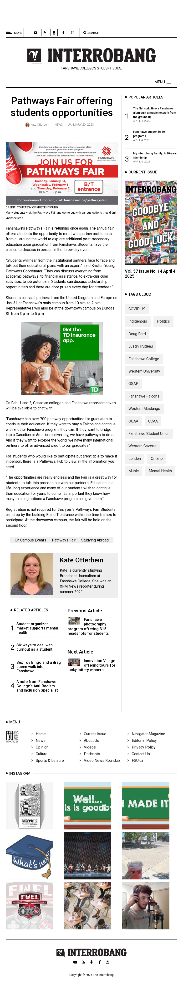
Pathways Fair (64, 540)
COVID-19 (136, 313)
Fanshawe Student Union (148, 438)
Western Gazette (142, 450)
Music (133, 475)
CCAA (153, 425)
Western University (144, 375)
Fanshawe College (143, 363)
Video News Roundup (100, 766)
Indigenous (137, 326)
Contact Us (138, 760)
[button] (163, 82)
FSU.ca (135, 766)
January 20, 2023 (81, 124)
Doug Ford (137, 338)
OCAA (133, 425)
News (59, 124)
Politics (163, 326)
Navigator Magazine (146, 740)
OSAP (133, 388)
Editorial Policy (142, 746)
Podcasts (90, 760)
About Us (89, 746)
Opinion (39, 753)
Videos (88, 753)
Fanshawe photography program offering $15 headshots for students (88, 626)
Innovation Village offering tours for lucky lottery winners (91, 665)
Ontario (157, 463)
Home (38, 740)
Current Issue (93, 740)
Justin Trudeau (140, 351)
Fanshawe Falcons (143, 400)
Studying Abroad (95, 540)
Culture (39, 760)
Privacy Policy (141, 753)
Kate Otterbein (39, 124)
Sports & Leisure (47, 766)
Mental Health (160, 475)
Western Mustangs (144, 413)
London (134, 463)
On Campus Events (30, 540)
